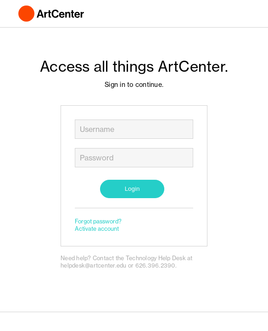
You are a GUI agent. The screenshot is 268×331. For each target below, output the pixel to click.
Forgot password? (98, 221)
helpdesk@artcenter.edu (94, 265)
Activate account (97, 228)
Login (132, 188)
